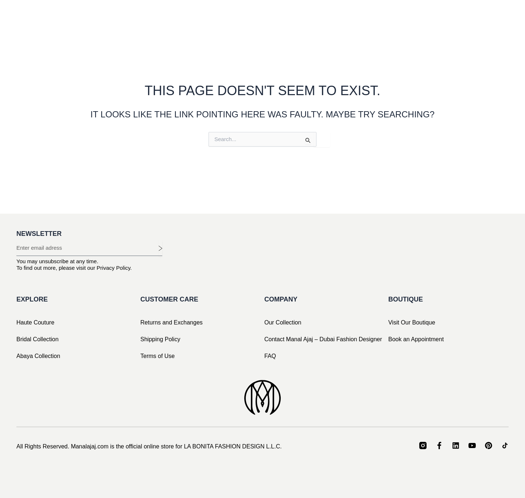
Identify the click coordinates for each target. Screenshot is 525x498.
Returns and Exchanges (171, 322)
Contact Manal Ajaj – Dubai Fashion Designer (323, 339)
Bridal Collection (37, 339)
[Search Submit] (308, 140)
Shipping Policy (160, 339)
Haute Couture (35, 322)
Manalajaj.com (89, 446)
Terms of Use (157, 356)
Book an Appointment (416, 339)
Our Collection (282, 322)
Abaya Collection (38, 356)
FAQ (270, 356)
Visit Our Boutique (411, 322)
